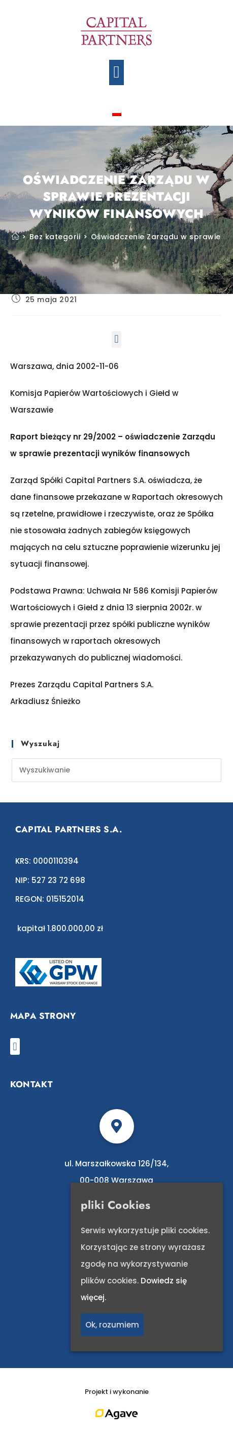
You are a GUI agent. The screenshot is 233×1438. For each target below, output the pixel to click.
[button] (116, 72)
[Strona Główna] (15, 237)
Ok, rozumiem (112, 1325)
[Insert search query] (116, 770)
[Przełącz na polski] (116, 113)
